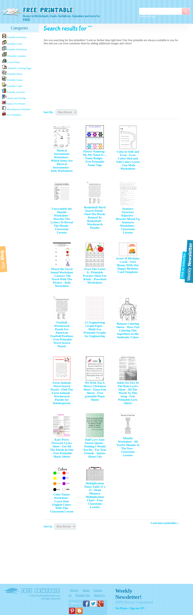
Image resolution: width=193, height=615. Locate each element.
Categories (19, 28)
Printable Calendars (14, 54)
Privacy (74, 590)
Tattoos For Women (13, 103)
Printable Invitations (14, 36)
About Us (99, 595)
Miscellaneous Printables (16, 108)
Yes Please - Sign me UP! (130, 608)
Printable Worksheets (14, 48)
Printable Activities (13, 91)
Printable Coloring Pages (17, 67)
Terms (85, 590)
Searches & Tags (147, 16)
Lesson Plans (11, 61)
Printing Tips (82, 595)
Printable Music (12, 73)
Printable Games (12, 78)
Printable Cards (12, 42)
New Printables (11, 114)
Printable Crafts (12, 85)
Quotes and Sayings (14, 97)
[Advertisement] (111, 76)
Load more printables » (165, 523)
